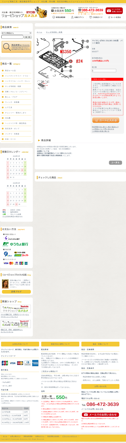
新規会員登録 (28, 436)
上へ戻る (115, 163)
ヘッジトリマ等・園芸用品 (15, 123)
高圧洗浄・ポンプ (12, 129)
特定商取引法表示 (53, 436)
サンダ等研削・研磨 (13, 86)
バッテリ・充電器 (12, 134)
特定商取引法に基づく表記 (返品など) (105, 127)
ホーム (39, 32)
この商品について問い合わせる (103, 129)
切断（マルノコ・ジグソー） (16, 92)
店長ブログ (16, 292)
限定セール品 (10, 70)
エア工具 (8, 107)
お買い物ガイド (15, 436)
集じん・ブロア (11, 97)
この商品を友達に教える (100, 131)
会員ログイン (39, 436)
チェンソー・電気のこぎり (15, 113)
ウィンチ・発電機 (12, 102)
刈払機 (7, 118)
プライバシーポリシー (69, 436)
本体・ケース (10, 139)
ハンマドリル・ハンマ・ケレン (17, 81)
